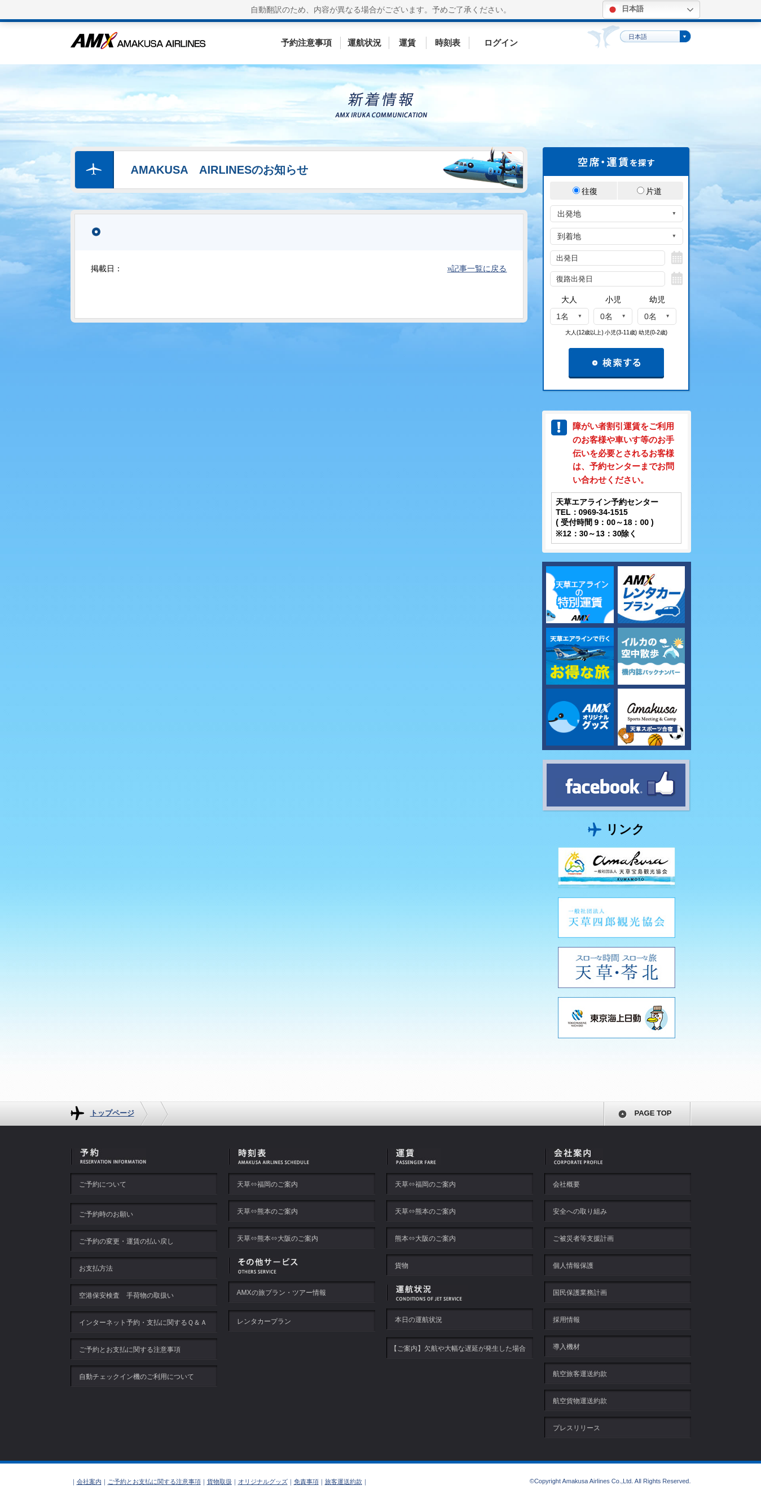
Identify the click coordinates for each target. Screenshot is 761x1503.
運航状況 (364, 42)
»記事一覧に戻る (477, 268)
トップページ (112, 1113)
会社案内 (89, 1481)
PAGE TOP (653, 1113)
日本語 (625, 9)
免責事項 (306, 1481)
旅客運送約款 (343, 1481)
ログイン (501, 42)
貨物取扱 (219, 1481)
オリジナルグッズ (263, 1481)
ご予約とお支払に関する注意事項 (154, 1481)
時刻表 (447, 42)
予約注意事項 (306, 42)
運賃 (407, 42)
